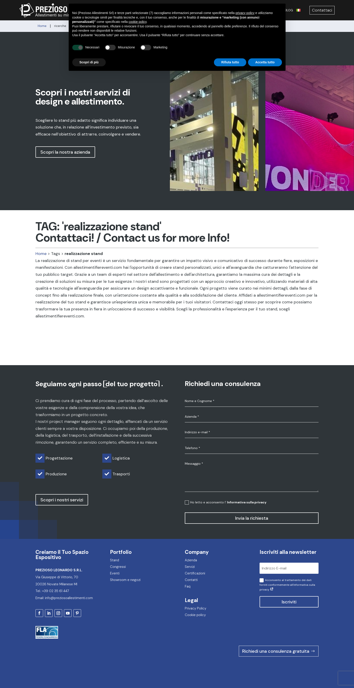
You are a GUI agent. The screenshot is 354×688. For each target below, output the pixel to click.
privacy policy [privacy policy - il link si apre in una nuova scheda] (244, 4)
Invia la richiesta (251, 518)
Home (41, 253)
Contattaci (322, 10)
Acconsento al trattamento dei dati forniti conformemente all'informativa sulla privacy (287, 584)
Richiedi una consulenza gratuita (275, 651)
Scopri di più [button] (89, 53)
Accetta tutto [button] (265, 53)
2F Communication (306, 674)
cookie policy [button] (137, 13)
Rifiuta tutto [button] (230, 53)
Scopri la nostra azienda (65, 152)
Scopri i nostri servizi (61, 500)
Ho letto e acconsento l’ (225, 502)
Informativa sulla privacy (246, 502)
